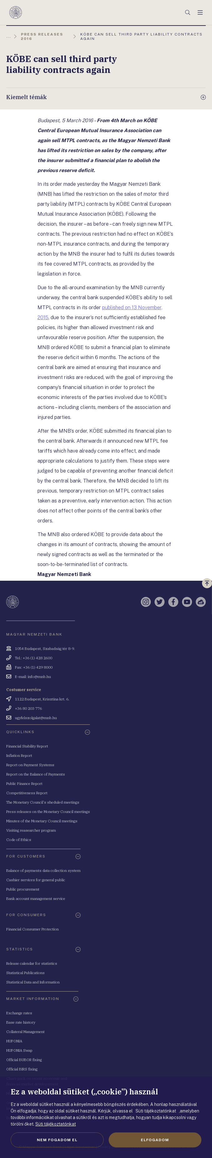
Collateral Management (25, 1031)
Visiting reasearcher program (31, 830)
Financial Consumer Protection (32, 929)
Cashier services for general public (35, 879)
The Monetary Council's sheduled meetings (42, 802)
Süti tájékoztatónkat (55, 1124)
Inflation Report (19, 755)
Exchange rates (19, 1013)
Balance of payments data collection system (43, 870)
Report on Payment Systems (30, 764)
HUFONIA (14, 1041)
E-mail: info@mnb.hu (33, 676)
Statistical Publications (25, 972)
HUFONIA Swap (19, 1050)
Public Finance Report (24, 783)
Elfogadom (155, 1140)
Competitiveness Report (26, 792)
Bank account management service (35, 898)
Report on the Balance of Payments (35, 774)
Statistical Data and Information (33, 982)
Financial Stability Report (27, 746)
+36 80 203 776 (28, 708)
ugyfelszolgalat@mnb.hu (36, 717)
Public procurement (22, 889)
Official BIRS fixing (21, 1069)
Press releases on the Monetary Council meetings (48, 811)
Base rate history (20, 1022)
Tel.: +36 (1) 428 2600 (33, 658)
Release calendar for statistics (31, 963)
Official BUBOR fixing (24, 1059)
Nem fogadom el (57, 1140)
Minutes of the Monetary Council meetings (41, 821)
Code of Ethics (18, 839)
